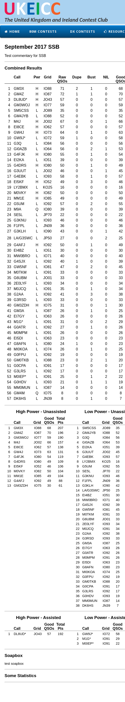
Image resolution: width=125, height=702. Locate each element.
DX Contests (82, 31)
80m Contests (42, 31)
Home (12, 31)
